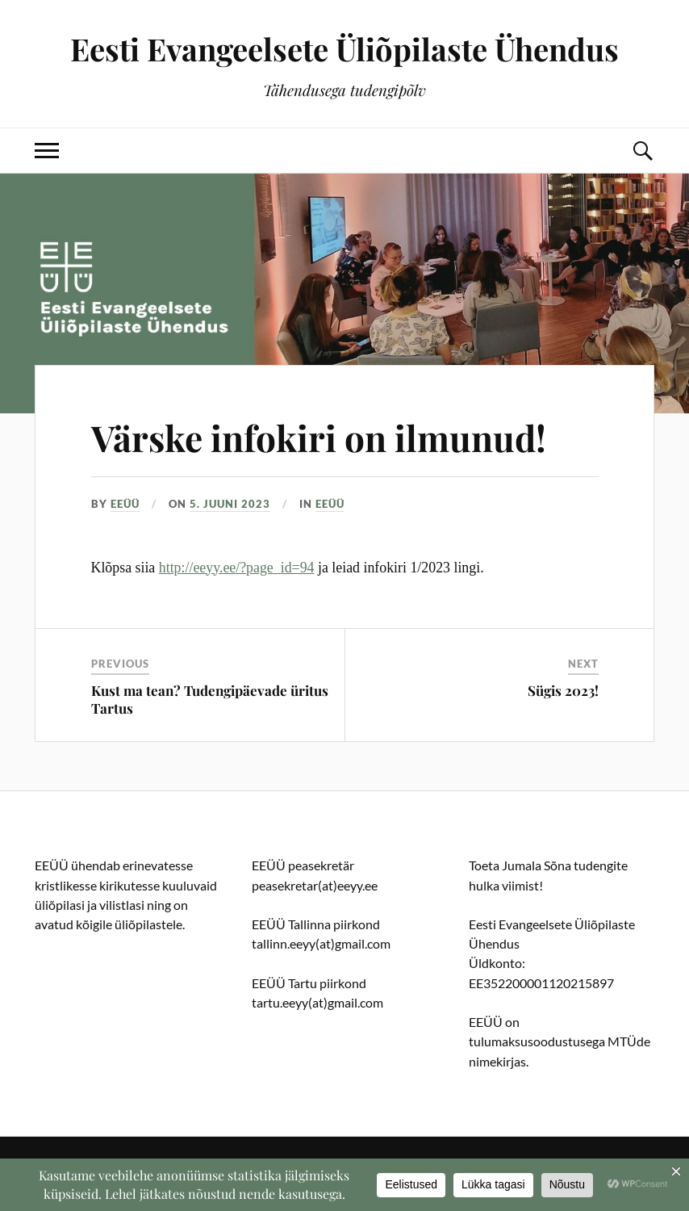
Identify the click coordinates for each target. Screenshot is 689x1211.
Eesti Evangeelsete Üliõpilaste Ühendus (344, 48)
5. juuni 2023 (230, 503)
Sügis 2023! (563, 690)
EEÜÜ (125, 503)
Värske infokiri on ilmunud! (318, 437)
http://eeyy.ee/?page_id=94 (237, 567)
